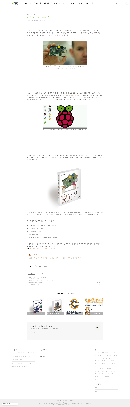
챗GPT (113, 360)
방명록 (86, 3)
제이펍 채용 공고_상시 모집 (19, 366)
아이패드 (97, 363)
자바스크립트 (106, 363)
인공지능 (102, 368)
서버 (111, 358)
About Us (28, 3)
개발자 (113, 371)
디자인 (112, 366)
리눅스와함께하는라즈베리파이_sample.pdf (41, 248)
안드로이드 (106, 371)
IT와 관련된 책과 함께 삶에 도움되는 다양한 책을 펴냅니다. (45, 328)
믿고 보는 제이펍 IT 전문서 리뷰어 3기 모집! (23, 352)
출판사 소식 (37, 3)
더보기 (96, 379)
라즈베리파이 (105, 352)
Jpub (104, 374)
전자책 (80, 3)
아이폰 (109, 368)
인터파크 (78, 258)
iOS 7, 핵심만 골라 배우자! (34, 279)
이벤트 (64, 3)
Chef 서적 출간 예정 (32, 284)
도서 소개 (46, 3)
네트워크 (97, 371)
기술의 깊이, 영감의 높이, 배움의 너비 (43, 326)
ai (102, 376)
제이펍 (114, 363)
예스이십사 (69, 258)
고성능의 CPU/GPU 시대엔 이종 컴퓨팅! (37, 277)
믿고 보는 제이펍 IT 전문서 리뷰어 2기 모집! (23, 363)
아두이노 (97, 360)
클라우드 (97, 366)
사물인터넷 (98, 358)
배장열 (113, 352)
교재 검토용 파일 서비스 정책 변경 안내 (22, 356)
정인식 (97, 352)
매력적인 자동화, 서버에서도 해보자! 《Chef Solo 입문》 (40, 280)
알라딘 (62, 258)
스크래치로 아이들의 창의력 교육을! (36, 282)
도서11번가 (44, 258)
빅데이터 (105, 366)
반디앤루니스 (54, 258)
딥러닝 (115, 355)
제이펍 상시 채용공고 (17, 359)
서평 (96, 368)
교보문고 (36, 258)
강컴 (30, 258)
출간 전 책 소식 (55, 3)
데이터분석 (106, 360)
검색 (116, 3)
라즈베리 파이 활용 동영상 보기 (72, 95)
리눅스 (107, 376)
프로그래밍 (98, 355)
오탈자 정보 (72, 3)
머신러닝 (110, 374)
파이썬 (105, 358)
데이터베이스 (107, 355)
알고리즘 (97, 374)
